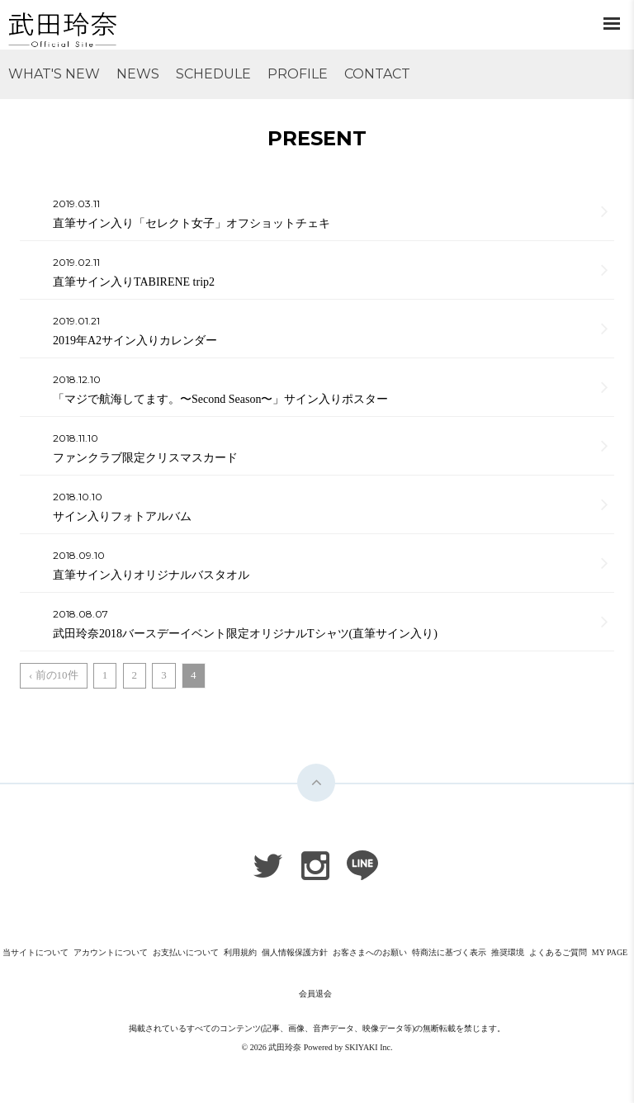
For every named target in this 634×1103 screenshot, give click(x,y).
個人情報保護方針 (295, 952)
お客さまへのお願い (370, 952)
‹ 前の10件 (53, 675)
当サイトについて (35, 952)
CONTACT (377, 74)
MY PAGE (609, 952)
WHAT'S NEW (54, 74)
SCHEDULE (213, 74)
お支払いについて (186, 952)
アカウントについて (110, 952)
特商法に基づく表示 (449, 952)
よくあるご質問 (558, 952)
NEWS (137, 74)
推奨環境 (507, 952)
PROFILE (297, 74)
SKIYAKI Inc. (369, 1047)
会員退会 (315, 993)
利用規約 (240, 952)
